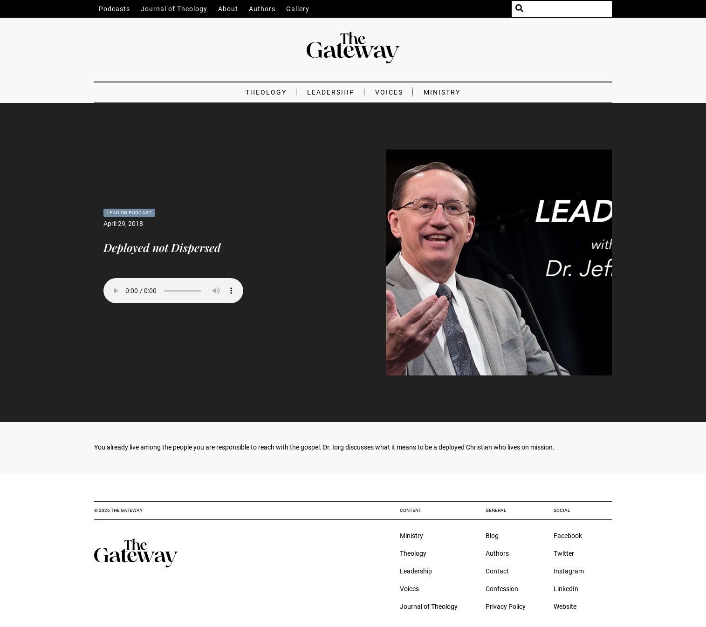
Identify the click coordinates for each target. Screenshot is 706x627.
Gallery (297, 9)
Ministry (442, 92)
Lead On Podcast (129, 212)
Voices (389, 92)
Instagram (569, 571)
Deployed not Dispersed (162, 247)
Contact (497, 571)
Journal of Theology (174, 9)
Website (565, 606)
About (228, 9)
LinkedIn (566, 589)
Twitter (564, 553)
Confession (502, 589)
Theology (266, 92)
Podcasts (114, 9)
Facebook (568, 535)
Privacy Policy (506, 606)
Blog (492, 535)
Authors (262, 9)
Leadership (331, 92)
